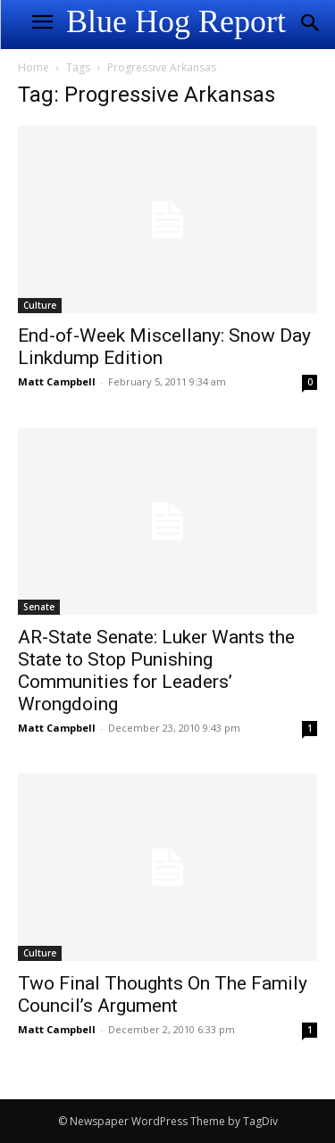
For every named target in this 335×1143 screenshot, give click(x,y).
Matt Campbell (57, 381)
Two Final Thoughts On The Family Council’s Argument (162, 994)
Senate (38, 606)
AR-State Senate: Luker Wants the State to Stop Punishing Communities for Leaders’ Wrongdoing (156, 670)
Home (33, 67)
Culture (39, 305)
